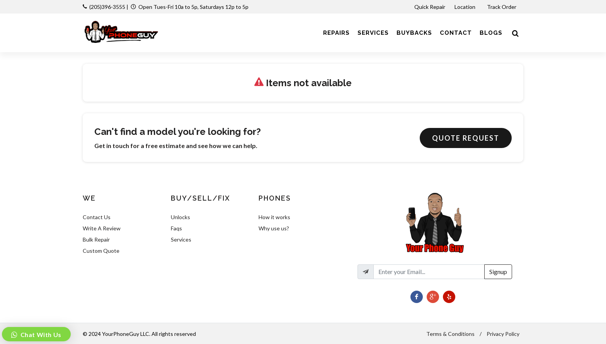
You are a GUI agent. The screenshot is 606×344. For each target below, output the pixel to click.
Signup (498, 271)
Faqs (176, 228)
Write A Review (102, 228)
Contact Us (97, 217)
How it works (274, 217)
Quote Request (465, 138)
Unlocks (180, 217)
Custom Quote (101, 250)
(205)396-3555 (107, 6)
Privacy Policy (503, 333)
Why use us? (274, 228)
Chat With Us (40, 334)
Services (181, 239)
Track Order (502, 6)
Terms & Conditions (450, 333)
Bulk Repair (96, 239)
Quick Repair (429, 6)
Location (465, 6)
